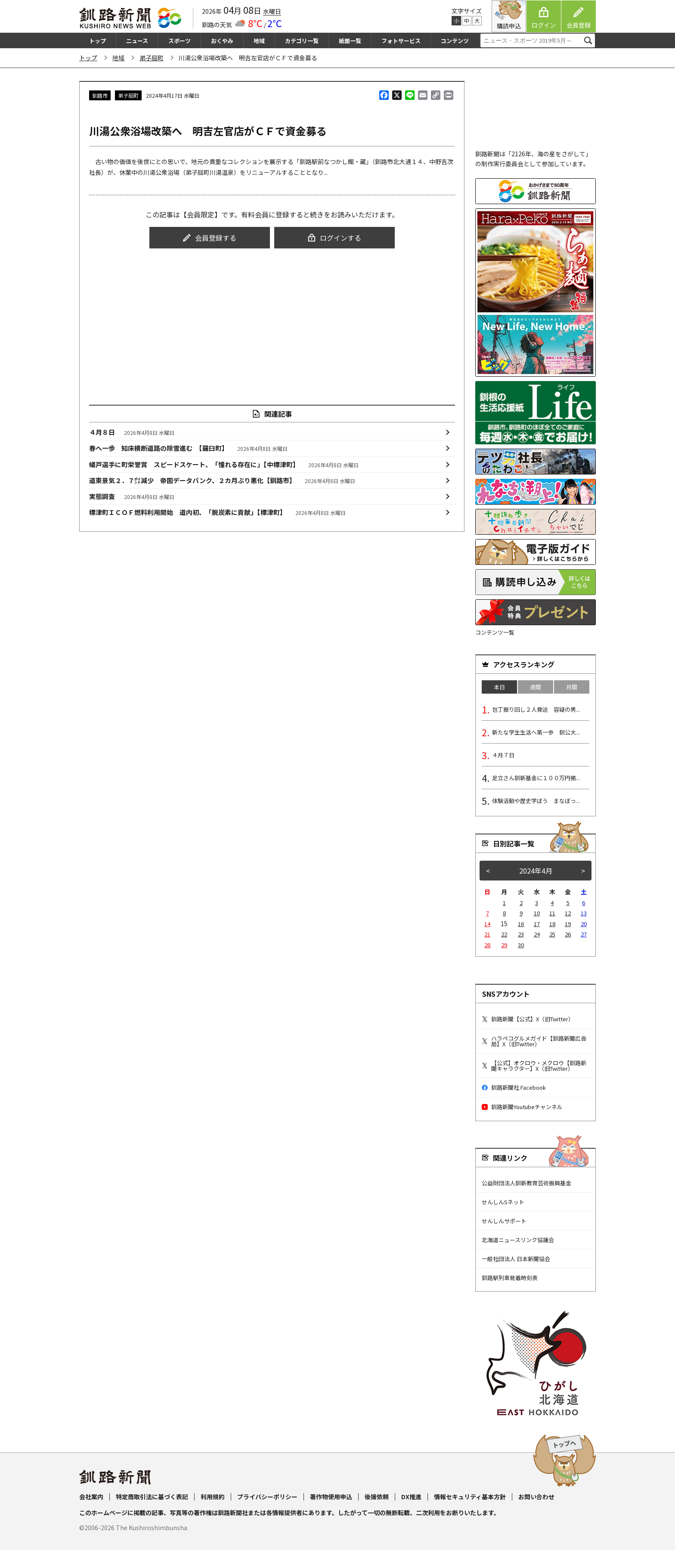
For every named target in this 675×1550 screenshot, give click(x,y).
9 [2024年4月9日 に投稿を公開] (521, 913)
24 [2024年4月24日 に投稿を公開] (537, 934)
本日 (499, 687)
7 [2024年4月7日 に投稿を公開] (487, 913)
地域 (259, 41)
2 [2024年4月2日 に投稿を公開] (521, 903)
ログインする (334, 237)
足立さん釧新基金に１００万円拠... (536, 778)
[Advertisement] (272, 318)
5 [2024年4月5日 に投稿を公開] (568, 903)
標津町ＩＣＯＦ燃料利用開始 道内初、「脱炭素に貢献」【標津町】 (217, 512)
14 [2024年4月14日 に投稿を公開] (487, 924)
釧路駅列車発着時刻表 (510, 1278)
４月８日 (132, 432)
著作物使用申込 (331, 1496)
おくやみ (222, 41)
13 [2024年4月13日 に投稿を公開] (584, 913)
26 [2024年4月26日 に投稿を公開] (568, 934)
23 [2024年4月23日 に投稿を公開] (521, 934)
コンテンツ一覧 (494, 632)
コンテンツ (455, 41)
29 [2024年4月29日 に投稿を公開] (504, 945)
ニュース (137, 41)
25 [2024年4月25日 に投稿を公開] (552, 934)
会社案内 (91, 1496)
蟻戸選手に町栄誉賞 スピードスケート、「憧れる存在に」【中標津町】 (224, 464)
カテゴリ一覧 (302, 41)
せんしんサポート (504, 1221)
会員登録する (209, 237)
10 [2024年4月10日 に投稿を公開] (537, 913)
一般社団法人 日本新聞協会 (516, 1259)
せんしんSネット (503, 1202)
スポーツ (179, 41)
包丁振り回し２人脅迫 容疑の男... (536, 709)
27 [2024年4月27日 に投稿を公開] (584, 934)
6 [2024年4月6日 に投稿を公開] (583, 903)
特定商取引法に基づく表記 (152, 1496)
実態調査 (132, 496)
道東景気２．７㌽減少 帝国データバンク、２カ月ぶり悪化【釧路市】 (222, 480)
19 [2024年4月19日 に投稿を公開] (568, 924)
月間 (571, 687)
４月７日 (503, 755)
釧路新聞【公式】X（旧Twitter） (528, 1019)
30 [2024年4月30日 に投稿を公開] (521, 945)
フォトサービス (401, 41)
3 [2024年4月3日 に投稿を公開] (536, 903)
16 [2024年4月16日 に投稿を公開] (521, 924)
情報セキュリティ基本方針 (470, 1496)
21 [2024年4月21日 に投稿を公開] (487, 934)
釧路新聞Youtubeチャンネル (522, 1107)
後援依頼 (377, 1496)
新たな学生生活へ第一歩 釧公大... (536, 732)
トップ (97, 41)
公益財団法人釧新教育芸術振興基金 (526, 1183)
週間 (535, 687)
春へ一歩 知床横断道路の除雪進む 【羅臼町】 (188, 448)
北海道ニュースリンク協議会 (518, 1240)
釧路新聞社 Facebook (514, 1087)
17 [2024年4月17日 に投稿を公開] (537, 924)
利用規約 (213, 1496)
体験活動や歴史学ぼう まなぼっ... (536, 801)
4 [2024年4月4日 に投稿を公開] (552, 903)
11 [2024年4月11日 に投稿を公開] (552, 913)
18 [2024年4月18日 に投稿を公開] (552, 924)
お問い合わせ (536, 1496)
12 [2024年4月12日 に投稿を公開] (568, 913)
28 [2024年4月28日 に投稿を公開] (487, 945)
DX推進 (411, 1496)
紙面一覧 (350, 41)
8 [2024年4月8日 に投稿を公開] (504, 913)
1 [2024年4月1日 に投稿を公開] (504, 903)
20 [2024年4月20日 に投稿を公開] (584, 924)
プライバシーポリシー (267, 1496)
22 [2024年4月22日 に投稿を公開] (504, 934)
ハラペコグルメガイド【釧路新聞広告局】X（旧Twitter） (534, 1041)
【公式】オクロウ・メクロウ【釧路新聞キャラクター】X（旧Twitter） (534, 1066)
